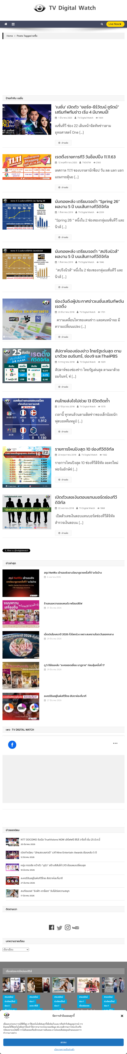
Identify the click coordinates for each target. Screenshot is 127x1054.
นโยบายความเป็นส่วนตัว (64, 1049)
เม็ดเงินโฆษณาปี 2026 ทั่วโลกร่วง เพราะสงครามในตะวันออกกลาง (79, 634)
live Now (115, 24)
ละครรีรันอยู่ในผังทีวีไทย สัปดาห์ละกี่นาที (65, 696)
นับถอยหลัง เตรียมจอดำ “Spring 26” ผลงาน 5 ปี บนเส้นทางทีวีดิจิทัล (87, 204)
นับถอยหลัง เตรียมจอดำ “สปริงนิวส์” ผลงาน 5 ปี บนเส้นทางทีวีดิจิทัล (87, 254)
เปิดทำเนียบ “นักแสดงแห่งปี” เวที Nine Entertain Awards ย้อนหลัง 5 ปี (59, 852)
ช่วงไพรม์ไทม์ (10, 1001)
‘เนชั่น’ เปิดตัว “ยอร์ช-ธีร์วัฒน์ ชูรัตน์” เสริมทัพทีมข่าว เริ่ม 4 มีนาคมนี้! (87, 109)
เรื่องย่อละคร (84, 1005)
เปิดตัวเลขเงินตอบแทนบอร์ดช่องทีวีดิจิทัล (86, 499)
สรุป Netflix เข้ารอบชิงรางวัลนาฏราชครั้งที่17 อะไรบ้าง (73, 572)
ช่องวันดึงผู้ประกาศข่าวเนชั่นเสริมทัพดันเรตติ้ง (89, 304)
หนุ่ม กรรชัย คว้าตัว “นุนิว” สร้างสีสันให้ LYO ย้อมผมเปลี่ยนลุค (53, 865)
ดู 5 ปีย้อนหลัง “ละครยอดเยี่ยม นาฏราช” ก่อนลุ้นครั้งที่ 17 (74, 665)
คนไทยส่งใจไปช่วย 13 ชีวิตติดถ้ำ (82, 401)
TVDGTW (86, 162)
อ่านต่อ (63, 142)
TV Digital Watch (85, 118)
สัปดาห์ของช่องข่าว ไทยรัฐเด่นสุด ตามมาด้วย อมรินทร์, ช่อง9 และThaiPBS (88, 353)
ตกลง (63, 1042)
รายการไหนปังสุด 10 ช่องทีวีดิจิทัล (84, 449)
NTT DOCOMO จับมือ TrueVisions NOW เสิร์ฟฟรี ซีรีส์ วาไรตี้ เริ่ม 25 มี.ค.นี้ (60, 839)
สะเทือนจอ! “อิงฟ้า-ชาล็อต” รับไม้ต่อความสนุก (45, 891)
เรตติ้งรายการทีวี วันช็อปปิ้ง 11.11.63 (85, 157)
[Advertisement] (64, 67)
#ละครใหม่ (9, 996)
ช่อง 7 (31, 1001)
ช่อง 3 (7, 1005)
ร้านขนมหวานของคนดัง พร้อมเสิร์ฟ (63, 603)
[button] (122, 1016)
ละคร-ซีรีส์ (33, 1005)
